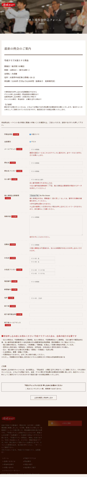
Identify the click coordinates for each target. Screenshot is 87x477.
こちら (49, 183)
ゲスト (33, 141)
